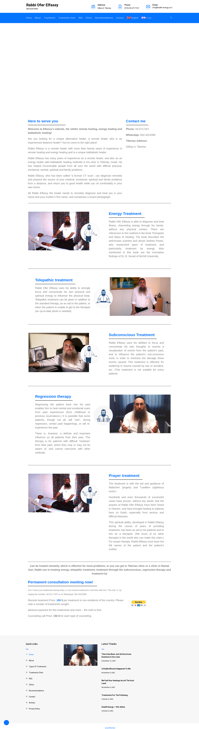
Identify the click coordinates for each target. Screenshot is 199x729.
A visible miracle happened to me (116, 668)
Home (29, 18)
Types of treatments (37, 666)
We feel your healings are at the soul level (118, 682)
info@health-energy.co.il (162, 7)
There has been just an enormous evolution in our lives (116, 655)
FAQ (81, 18)
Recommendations (104, 18)
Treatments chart (67, 18)
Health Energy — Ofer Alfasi (113, 707)
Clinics (89, 18)
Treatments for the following (115, 695)
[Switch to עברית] (145, 18)
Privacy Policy (34, 708)
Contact (120, 18)
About (38, 18)
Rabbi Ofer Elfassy (42, 5)
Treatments (49, 18)
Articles (32, 702)
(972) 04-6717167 (131, 8)
